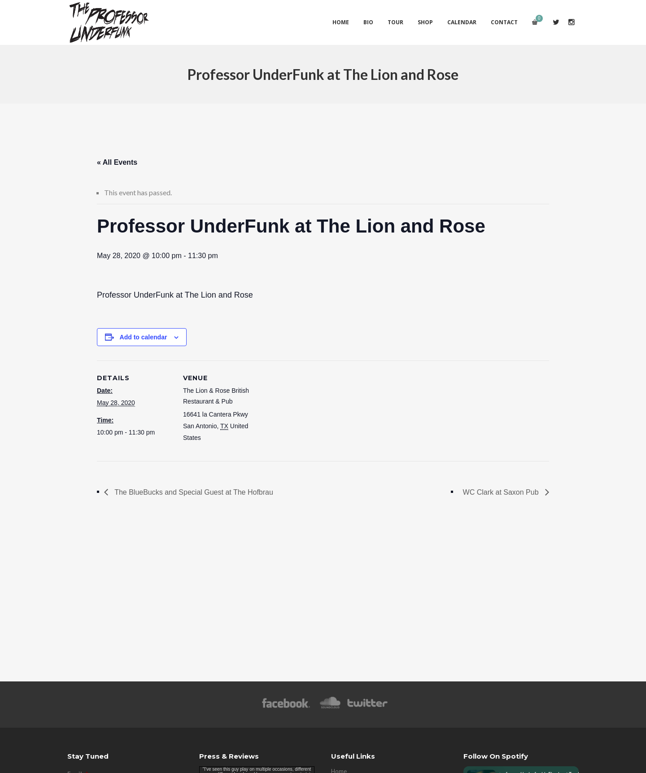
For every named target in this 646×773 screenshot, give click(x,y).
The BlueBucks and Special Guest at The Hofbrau (193, 492)
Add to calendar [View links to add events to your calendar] (143, 337)
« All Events (117, 162)
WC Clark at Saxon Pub (502, 492)
